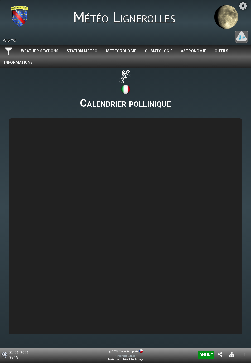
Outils (221, 51)
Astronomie (193, 51)
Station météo (82, 51)
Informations (18, 62)
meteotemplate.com (125, 355)
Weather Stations (40, 51)
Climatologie (159, 51)
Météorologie (121, 51)
